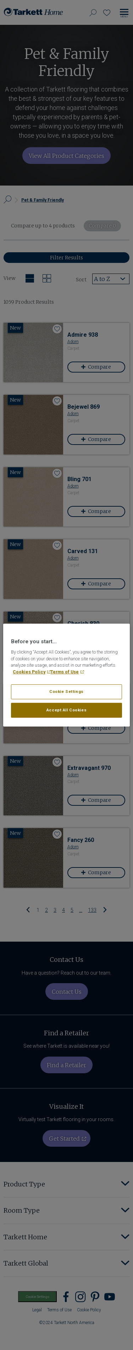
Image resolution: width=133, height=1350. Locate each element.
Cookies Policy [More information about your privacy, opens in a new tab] (29, 671)
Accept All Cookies (66, 709)
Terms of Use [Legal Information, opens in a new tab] (64, 671)
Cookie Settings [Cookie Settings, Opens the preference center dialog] (66, 691)
